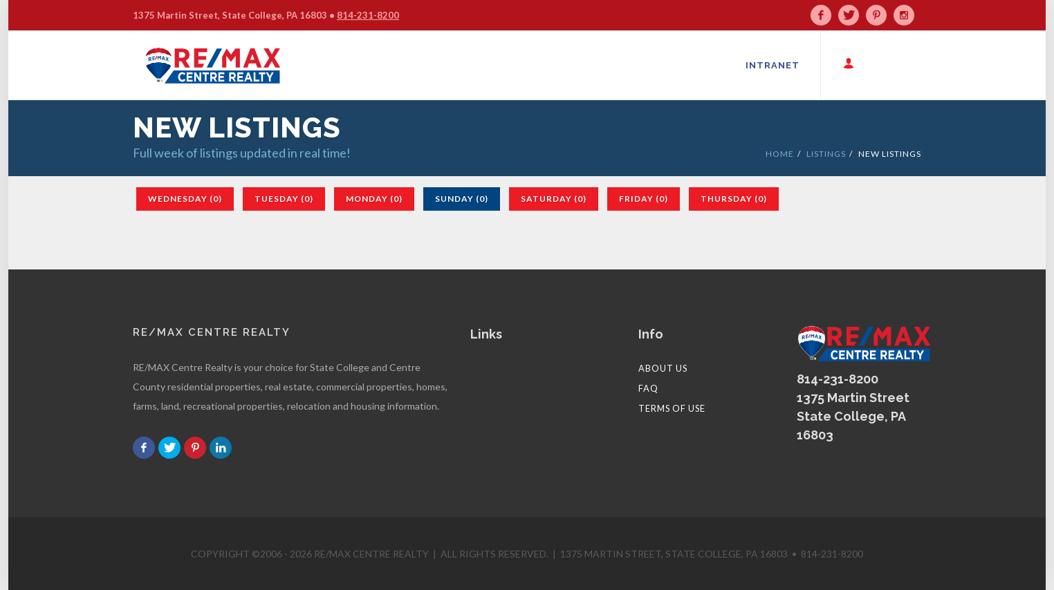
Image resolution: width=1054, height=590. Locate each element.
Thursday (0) (734, 198)
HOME (780, 154)
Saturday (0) (553, 198)
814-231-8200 (368, 15)
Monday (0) (374, 198)
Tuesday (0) (284, 198)
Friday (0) (643, 198)
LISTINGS (826, 154)
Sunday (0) (461, 198)
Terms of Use (671, 408)
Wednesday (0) (185, 198)
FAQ (648, 388)
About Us (662, 368)
